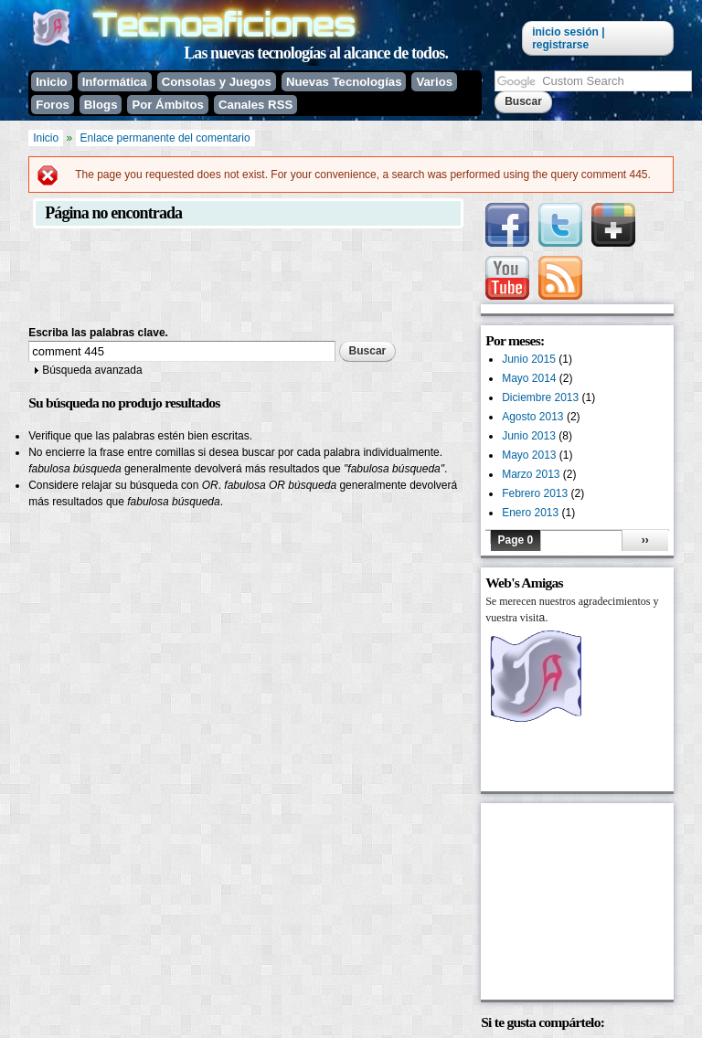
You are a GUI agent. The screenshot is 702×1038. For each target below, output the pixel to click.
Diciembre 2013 (540, 397)
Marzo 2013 (530, 474)
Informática (114, 82)
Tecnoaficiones (223, 24)
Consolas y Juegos (216, 82)
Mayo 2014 (529, 378)
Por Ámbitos (167, 104)
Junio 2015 (529, 359)
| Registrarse (568, 38)
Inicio (51, 82)
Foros (52, 104)
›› (645, 540)
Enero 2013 (530, 512)
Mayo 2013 (529, 455)
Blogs (101, 104)
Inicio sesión (565, 32)
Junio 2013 (529, 435)
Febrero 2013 (535, 493)
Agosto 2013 (532, 416)
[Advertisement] (361, 279)
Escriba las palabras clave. (98, 332)
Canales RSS (255, 104)
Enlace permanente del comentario (165, 138)
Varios (434, 82)
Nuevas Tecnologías (344, 82)
